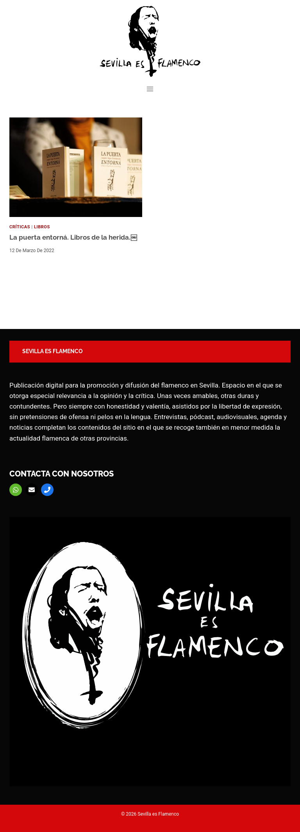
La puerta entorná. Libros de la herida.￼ (73, 237)
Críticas (19, 226)
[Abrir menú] (150, 89)
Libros (42, 226)
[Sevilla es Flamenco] (150, 41)
